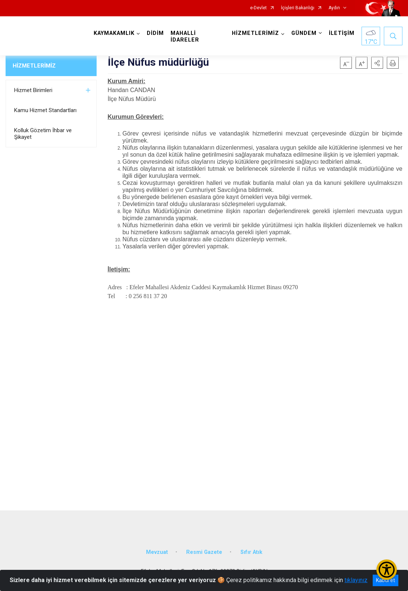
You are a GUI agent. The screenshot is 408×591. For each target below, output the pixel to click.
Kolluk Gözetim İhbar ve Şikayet (43, 133)
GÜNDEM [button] (304, 33)
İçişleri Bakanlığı (297, 8)
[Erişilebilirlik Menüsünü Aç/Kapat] (386, 569)
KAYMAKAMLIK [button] (114, 33)
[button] (377, 63)
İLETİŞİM (341, 33)
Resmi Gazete (204, 552)
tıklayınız (355, 580)
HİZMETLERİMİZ (34, 65)
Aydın (334, 8)
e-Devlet (258, 8)
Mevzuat (157, 552)
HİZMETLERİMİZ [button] (255, 33)
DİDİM (155, 33)
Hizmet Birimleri (33, 90)
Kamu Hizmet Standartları (45, 110)
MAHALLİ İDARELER (185, 36)
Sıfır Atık (251, 552)
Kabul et (385, 580)
